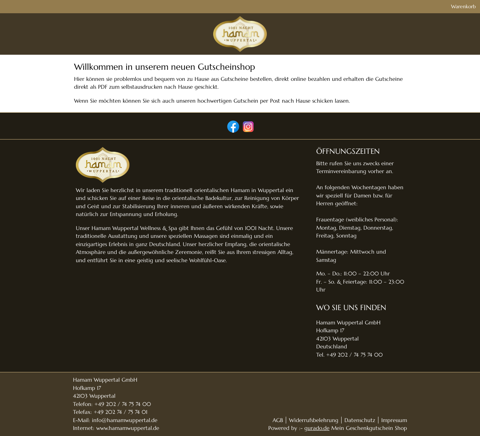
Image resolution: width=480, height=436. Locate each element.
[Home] (287, 37)
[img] (97, 37)
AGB (278, 420)
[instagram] (247, 126)
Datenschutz (359, 420)
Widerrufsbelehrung (313, 420)
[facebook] (232, 126)
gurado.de (316, 428)
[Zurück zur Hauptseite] (382, 37)
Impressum (394, 420)
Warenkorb (394, 8)
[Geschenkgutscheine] (326, 37)
